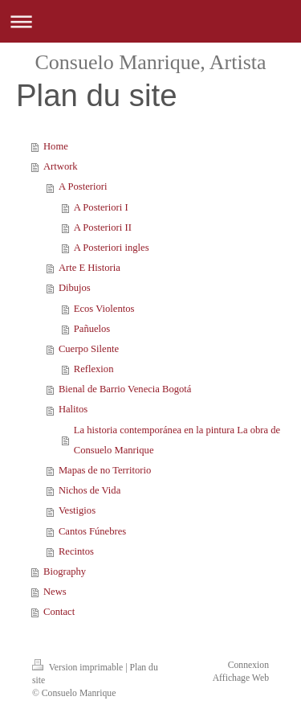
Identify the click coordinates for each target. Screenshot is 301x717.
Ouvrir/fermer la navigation (150, 21)
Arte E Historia (89, 267)
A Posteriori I (101, 207)
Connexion (248, 665)
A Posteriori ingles (111, 247)
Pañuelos (92, 328)
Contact (59, 611)
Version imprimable (78, 667)
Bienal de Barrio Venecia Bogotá (125, 389)
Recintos (76, 551)
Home (55, 146)
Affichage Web (241, 678)
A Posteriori (83, 186)
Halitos (73, 409)
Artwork (60, 166)
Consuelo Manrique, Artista (150, 62)
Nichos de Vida (89, 490)
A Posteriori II (103, 227)
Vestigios (77, 510)
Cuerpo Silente (89, 348)
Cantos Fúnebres (92, 531)
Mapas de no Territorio (105, 470)
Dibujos (75, 287)
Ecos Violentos (104, 308)
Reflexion (94, 369)
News (55, 591)
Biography (64, 571)
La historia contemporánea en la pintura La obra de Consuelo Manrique (177, 440)
